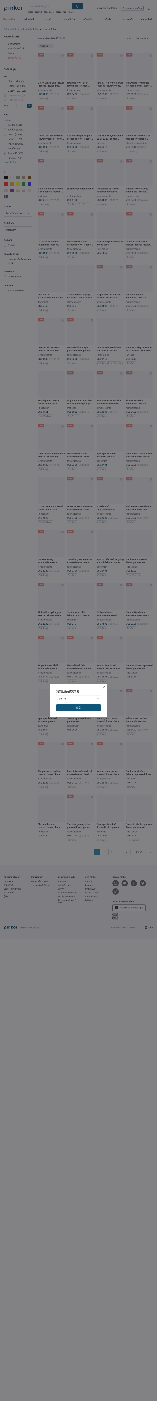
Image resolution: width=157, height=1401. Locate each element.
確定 (78, 707)
